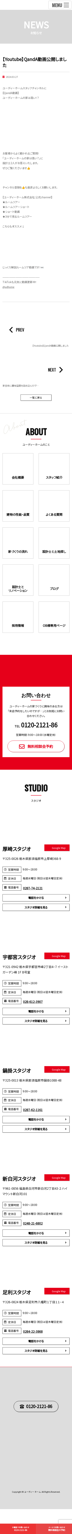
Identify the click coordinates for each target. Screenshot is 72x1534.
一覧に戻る (36, 398)
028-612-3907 (34, 1019)
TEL (36, 741)
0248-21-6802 (34, 1244)
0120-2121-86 (40, 1430)
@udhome (9, 287)
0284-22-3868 (34, 1354)
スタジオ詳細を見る (36, 925)
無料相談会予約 (40, 762)
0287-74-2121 (34, 904)
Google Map (58, 864)
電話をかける (36, 914)
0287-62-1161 (34, 1129)
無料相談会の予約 (56, 1528)
